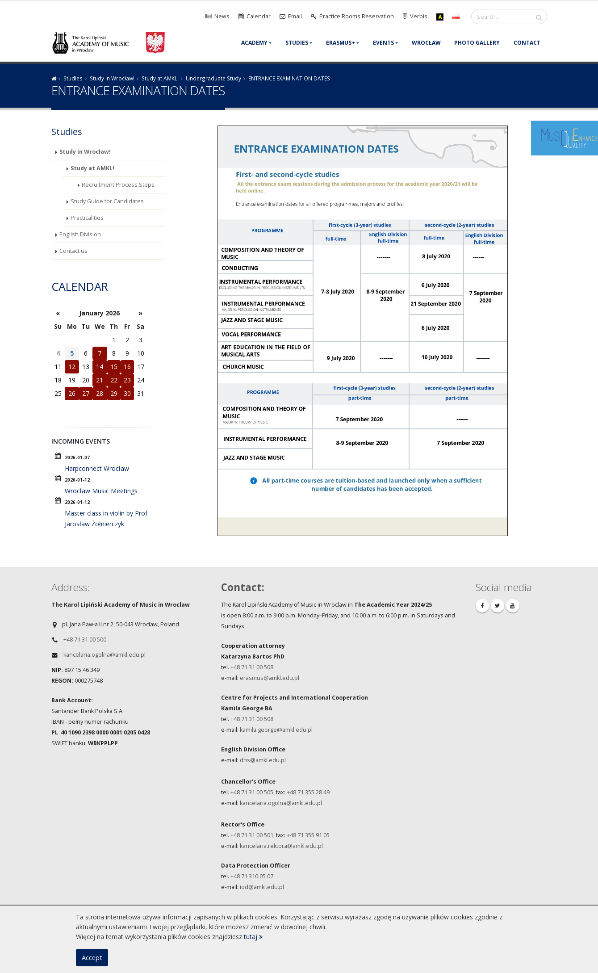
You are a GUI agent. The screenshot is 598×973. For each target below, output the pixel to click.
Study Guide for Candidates (107, 201)
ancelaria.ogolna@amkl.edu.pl (282, 803)
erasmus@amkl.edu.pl (269, 678)
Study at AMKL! (160, 78)
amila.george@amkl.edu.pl (278, 730)
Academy (254, 42)
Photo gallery (477, 42)
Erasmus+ (340, 42)
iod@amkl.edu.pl (262, 887)
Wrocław (426, 42)
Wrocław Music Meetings (101, 490)
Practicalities (87, 218)
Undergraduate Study (213, 78)
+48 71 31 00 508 (252, 667)
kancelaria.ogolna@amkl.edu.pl (104, 654)
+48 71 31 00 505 (251, 792)
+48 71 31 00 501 (251, 835)
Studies (296, 42)
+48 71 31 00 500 (84, 639)
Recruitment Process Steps (118, 185)
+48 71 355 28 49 (308, 792)
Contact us (73, 251)
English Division (80, 234)
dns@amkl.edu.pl (263, 760)
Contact (527, 42)
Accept (92, 957)
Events (383, 42)
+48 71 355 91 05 (308, 835)
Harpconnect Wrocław (97, 468)
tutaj (253, 936)
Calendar (79, 286)
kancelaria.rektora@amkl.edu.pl (281, 846)
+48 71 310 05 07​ (251, 876)
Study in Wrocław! (112, 78)
